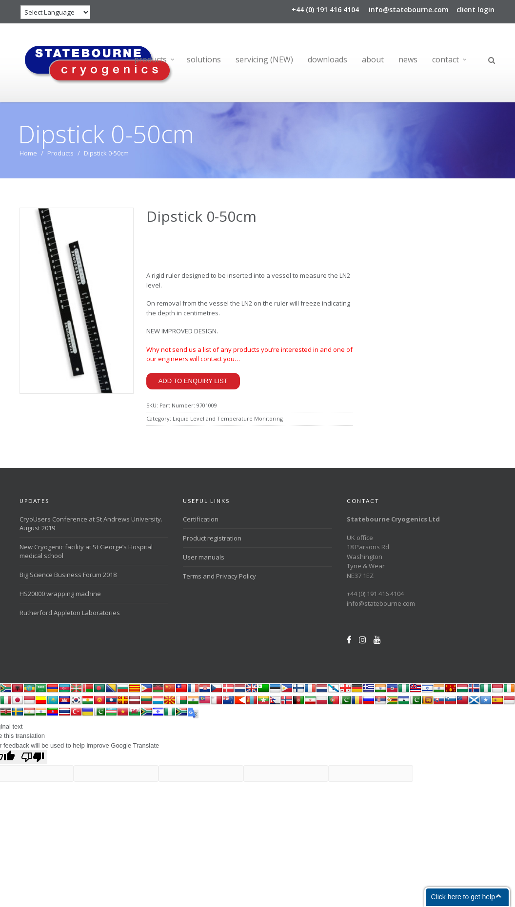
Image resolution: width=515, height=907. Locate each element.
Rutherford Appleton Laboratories (70, 612)
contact (445, 59)
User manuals (203, 557)
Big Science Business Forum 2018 (68, 574)
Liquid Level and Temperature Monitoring (228, 418)
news (407, 59)
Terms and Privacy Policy (219, 576)
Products (60, 153)
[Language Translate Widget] (55, 12)
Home (28, 153)
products (150, 59)
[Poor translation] (32, 757)
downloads (327, 59)
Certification (200, 519)
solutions (204, 59)
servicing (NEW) (264, 59)
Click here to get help (463, 897)
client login (475, 9)
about (373, 59)
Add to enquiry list (193, 381)
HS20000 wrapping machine (60, 593)
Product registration (212, 538)
